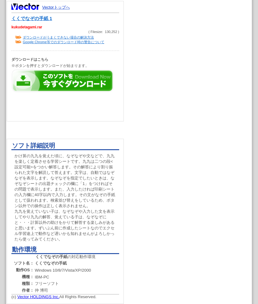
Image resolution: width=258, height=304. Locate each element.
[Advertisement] (193, 117)
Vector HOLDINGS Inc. (38, 296)
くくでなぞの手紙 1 (31, 18)
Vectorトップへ (56, 7)
